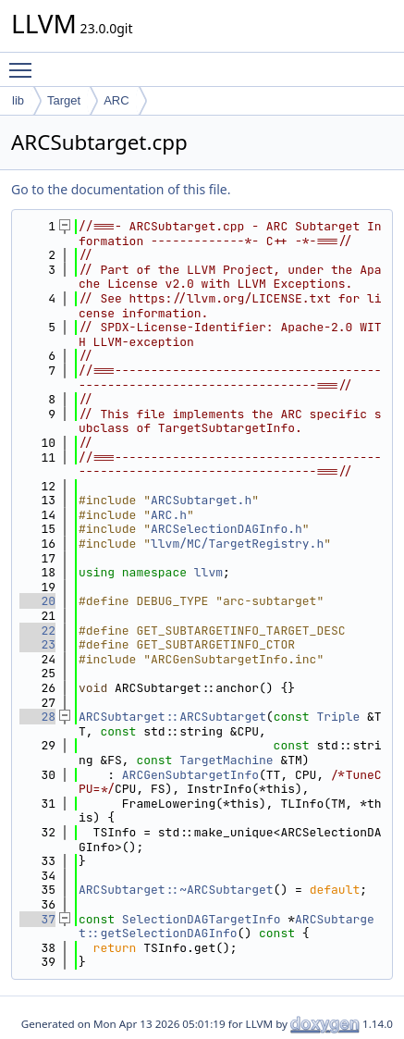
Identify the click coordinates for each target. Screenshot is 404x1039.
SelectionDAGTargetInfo (201, 919)
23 (37, 644)
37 (37, 919)
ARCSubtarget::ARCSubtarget (172, 716)
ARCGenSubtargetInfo (190, 775)
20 (37, 601)
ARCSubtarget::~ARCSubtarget (176, 889)
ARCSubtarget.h (201, 500)
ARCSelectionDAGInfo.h (226, 529)
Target (63, 100)
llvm (208, 572)
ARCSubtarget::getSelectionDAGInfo (226, 926)
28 (37, 716)
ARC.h (169, 515)
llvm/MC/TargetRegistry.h (237, 543)
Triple (338, 716)
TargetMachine (226, 760)
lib (18, 100)
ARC (116, 100)
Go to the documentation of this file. (120, 189)
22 (37, 630)
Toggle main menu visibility (25, 62)
